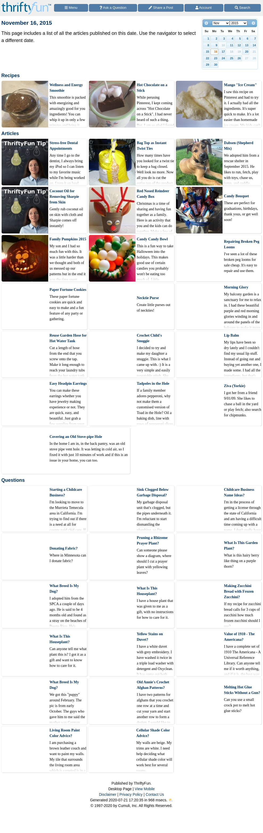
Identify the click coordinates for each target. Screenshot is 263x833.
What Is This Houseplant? (147, 591)
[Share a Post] (161, 8)
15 (207, 51)
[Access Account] (203, 8)
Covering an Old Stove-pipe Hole (76, 437)
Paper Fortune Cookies (68, 290)
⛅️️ (171, 800)
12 (239, 45)
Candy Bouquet (236, 196)
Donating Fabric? (63, 548)
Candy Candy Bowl (152, 239)
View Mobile (145, 789)
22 (207, 58)
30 (215, 64)
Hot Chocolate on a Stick (152, 88)
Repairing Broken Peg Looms (241, 244)
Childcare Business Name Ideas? (239, 492)
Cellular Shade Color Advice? (153, 733)
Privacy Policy (130, 794)
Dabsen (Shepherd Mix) (238, 145)
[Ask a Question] (113, 8)
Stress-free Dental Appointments (64, 145)
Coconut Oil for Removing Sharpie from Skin (64, 196)
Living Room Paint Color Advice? (65, 733)
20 (246, 51)
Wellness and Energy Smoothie (66, 88)
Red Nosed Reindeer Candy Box (153, 194)
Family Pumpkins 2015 (68, 239)
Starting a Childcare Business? (66, 492)
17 (223, 51)
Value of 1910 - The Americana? (239, 637)
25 (231, 58)
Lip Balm (231, 335)
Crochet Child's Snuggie (149, 338)
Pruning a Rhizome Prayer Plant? (152, 540)
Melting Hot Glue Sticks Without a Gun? (242, 690)
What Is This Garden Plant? (241, 545)
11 (231, 45)
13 (246, 45)
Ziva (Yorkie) (234, 386)
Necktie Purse (148, 298)
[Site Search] (242, 8)
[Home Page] (26, 3)
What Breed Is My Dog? (64, 588)
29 (207, 64)
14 (254, 45)
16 (215, 51)
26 (239, 58)
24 (223, 58)
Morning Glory (236, 287)
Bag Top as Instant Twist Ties (152, 145)
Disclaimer (107, 794)
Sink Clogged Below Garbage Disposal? (153, 492)
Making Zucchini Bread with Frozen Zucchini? (238, 591)
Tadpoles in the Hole (153, 384)
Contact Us (155, 794)
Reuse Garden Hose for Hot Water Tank (68, 338)
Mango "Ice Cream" (240, 85)
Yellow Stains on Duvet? (150, 637)
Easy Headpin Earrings (68, 384)
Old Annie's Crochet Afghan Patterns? (153, 685)
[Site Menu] (71, 8)
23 (215, 58)
